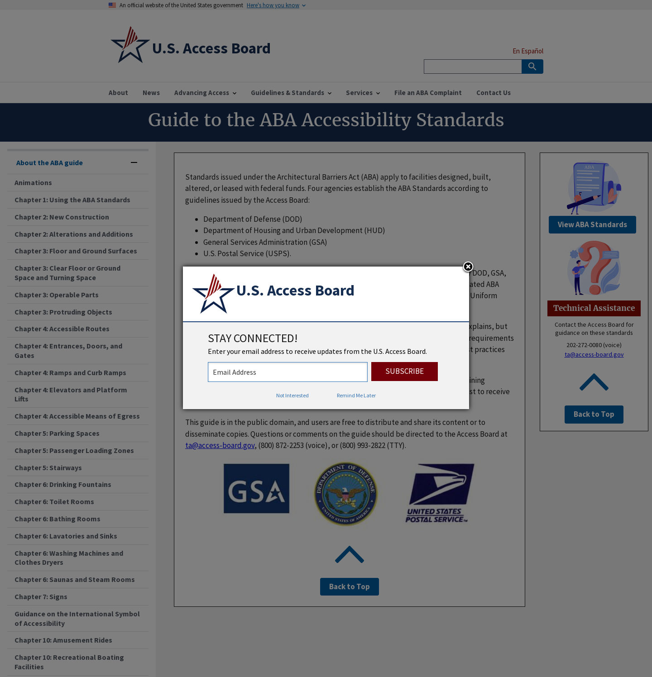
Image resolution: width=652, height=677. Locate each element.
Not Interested (292, 395)
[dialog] (326, 338)
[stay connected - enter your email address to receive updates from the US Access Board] (288, 372)
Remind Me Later (356, 395)
